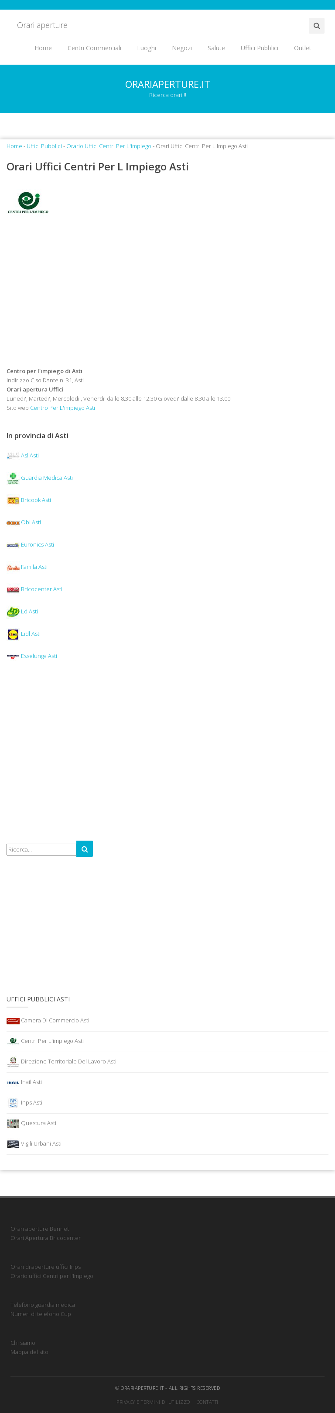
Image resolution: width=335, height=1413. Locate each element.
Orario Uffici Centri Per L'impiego (108, 146)
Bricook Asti (29, 500)
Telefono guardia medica (42, 1305)
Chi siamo (22, 1343)
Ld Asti (22, 611)
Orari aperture (42, 25)
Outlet (302, 48)
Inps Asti (24, 1103)
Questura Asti (31, 1123)
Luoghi (146, 48)
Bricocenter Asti (34, 589)
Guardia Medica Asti (40, 477)
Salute (216, 48)
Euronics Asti (30, 544)
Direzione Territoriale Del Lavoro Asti (61, 1062)
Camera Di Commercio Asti (48, 1021)
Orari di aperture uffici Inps (45, 1267)
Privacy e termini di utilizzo (153, 1402)
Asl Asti (23, 455)
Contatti (208, 1402)
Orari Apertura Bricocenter (45, 1238)
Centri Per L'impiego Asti (45, 1041)
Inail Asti (24, 1082)
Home (43, 48)
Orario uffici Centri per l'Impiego (51, 1276)
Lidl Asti (24, 633)
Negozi (182, 48)
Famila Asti (27, 567)
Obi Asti (24, 522)
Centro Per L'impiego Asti (62, 408)
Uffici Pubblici (259, 48)
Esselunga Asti (32, 656)
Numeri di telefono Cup (40, 1314)
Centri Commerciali (94, 48)
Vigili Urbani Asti (34, 1144)
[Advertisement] (167, 296)
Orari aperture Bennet (39, 1229)
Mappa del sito (29, 1352)
